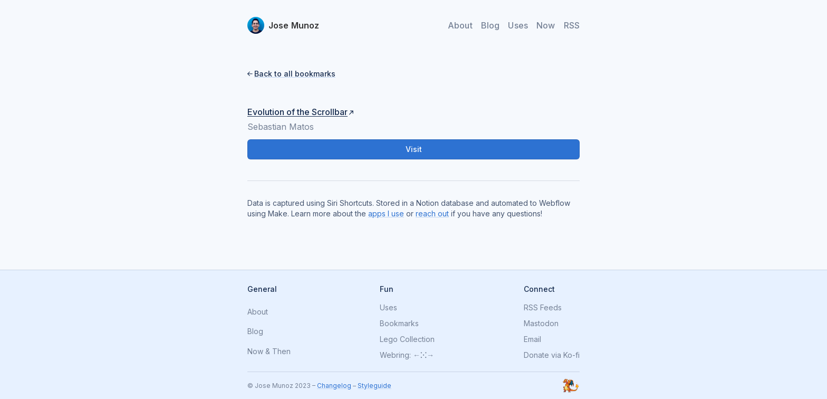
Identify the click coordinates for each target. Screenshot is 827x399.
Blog (490, 25)
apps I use (386, 213)
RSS (572, 25)
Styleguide (374, 386)
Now (545, 25)
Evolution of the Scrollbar (297, 112)
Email (532, 339)
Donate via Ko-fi (552, 355)
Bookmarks (399, 323)
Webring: (395, 355)
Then (281, 352)
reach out (432, 213)
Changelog (334, 386)
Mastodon (541, 323)
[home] (283, 25)
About (460, 25)
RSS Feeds (543, 307)
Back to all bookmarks (294, 73)
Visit (414, 149)
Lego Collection (407, 339)
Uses (518, 25)
